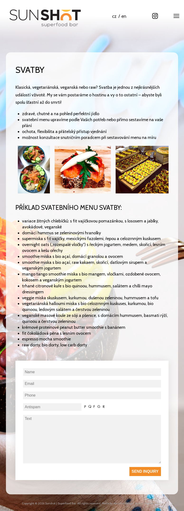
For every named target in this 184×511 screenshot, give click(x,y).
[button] (176, 17)
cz (114, 16)
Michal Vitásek (144, 503)
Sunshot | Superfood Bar (60, 503)
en (123, 16)
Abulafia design (123, 503)
